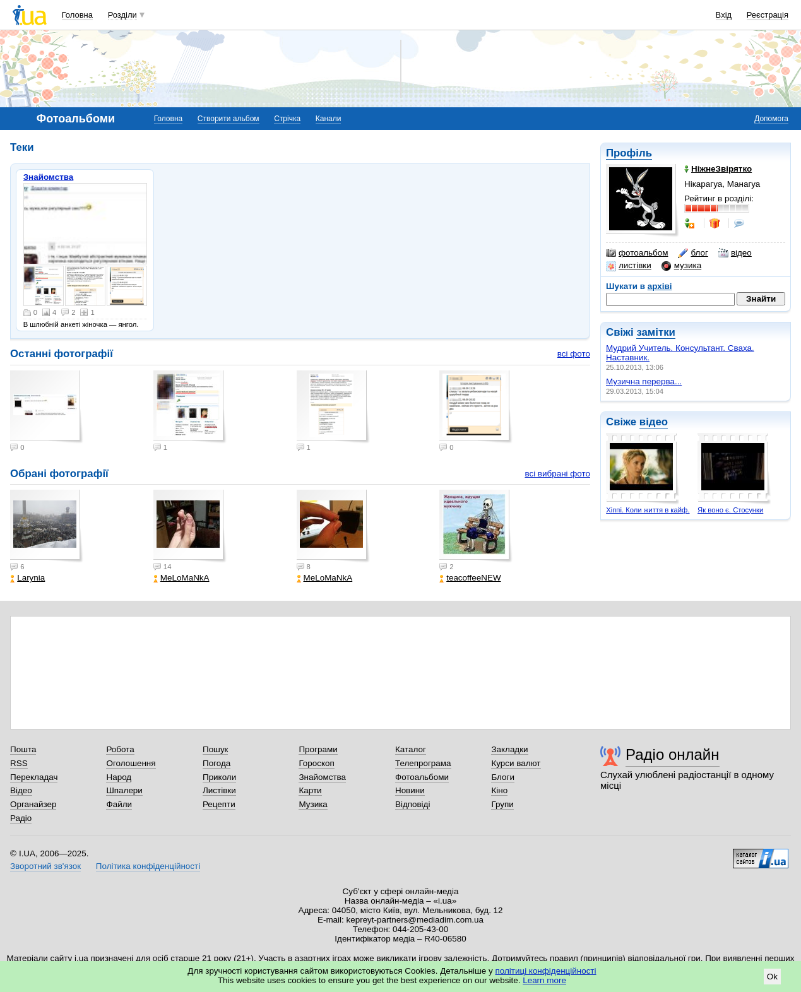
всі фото (573, 353)
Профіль (629, 153)
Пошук (215, 749)
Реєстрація (767, 15)
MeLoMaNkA (181, 577)
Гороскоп (316, 763)
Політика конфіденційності (148, 866)
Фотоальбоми (422, 777)
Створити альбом (228, 118)
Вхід (724, 15)
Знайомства (48, 177)
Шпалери (124, 790)
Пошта (23, 749)
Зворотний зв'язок (45, 866)
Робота (120, 749)
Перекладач (33, 777)
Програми (318, 749)
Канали (328, 118)
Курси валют (515, 763)
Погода (216, 763)
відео (735, 253)
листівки (628, 266)
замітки (655, 332)
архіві (660, 286)
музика (681, 266)
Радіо (21, 818)
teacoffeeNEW (470, 577)
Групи (502, 804)
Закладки (509, 749)
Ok (772, 976)
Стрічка (287, 118)
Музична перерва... (644, 381)
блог (693, 253)
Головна (77, 15)
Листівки (219, 790)
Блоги (502, 777)
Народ (118, 777)
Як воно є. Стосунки (730, 510)
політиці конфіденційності (545, 971)
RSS (19, 763)
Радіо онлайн (673, 754)
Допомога (771, 118)
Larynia (27, 577)
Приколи (219, 777)
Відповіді (412, 804)
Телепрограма (423, 763)
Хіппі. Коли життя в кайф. (647, 510)
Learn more (544, 980)
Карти (310, 790)
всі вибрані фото (557, 473)
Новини (410, 790)
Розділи (122, 15)
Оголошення (130, 763)
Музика (313, 804)
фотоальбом (637, 253)
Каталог (410, 749)
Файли (119, 804)
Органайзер (33, 804)
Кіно (499, 790)
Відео (21, 790)
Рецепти (219, 804)
